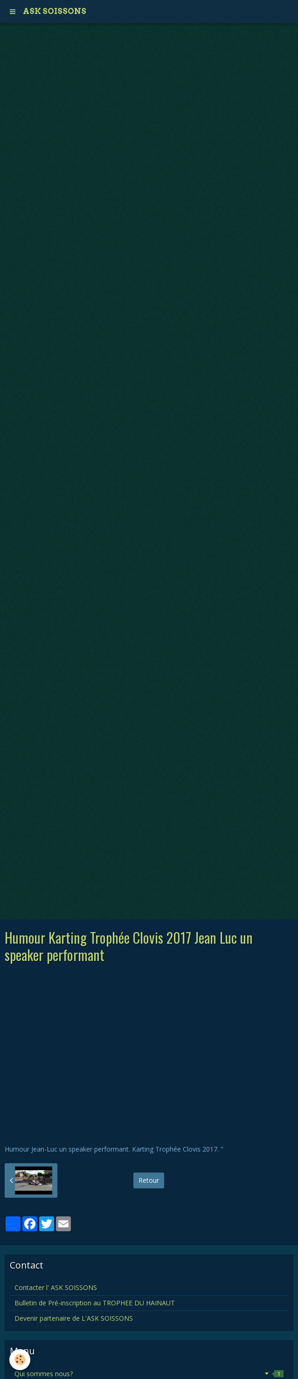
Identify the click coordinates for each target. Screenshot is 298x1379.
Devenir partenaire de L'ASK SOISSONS (73, 1318)
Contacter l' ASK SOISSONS (55, 1287)
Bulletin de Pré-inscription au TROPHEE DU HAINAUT (94, 1302)
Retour (149, 1180)
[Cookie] (19, 1359)
